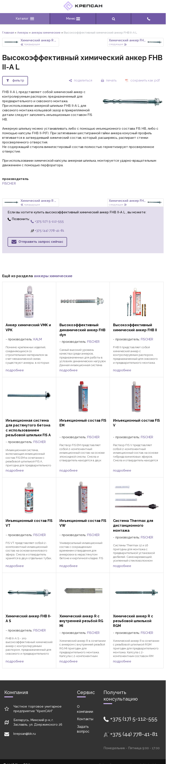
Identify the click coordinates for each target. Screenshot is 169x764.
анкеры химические (46, 32)
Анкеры (22, 32)
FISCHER (9, 183)
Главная (8, 32)
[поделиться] (80, 80)
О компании (85, 709)
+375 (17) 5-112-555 (47, 221)
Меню (73, 18)
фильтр (18, 80)
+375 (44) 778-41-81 (47, 231)
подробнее (15, 370)
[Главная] (82, 10)
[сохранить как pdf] (142, 80)
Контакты (85, 719)
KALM (37, 339)
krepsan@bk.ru (24, 734)
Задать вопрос (83, 729)
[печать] (108, 80)
